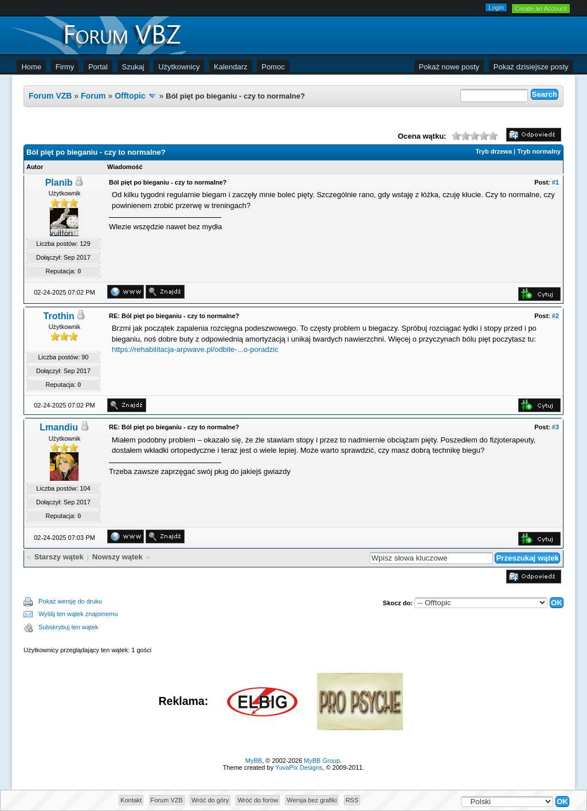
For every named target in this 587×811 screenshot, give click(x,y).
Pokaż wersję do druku (70, 601)
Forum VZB (50, 95)
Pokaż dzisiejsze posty (531, 66)
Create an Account (541, 8)
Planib (59, 182)
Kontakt (131, 800)
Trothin (59, 316)
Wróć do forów (257, 800)
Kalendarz (231, 66)
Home (31, 66)
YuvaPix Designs (299, 767)
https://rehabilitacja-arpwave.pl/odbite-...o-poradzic (195, 349)
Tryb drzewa (493, 151)
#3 (555, 427)
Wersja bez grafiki (311, 800)
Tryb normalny (539, 151)
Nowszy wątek (117, 557)
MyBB (253, 760)
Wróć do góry (210, 800)
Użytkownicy (178, 66)
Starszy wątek (59, 557)
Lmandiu (59, 427)
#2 (555, 315)
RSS (352, 800)
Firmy (65, 66)
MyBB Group (322, 760)
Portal (98, 66)
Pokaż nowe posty (449, 66)
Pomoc (272, 66)
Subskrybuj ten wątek (68, 627)
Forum (93, 95)
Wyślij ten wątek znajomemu (78, 613)
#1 (555, 182)
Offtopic (130, 95)
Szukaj (133, 66)
